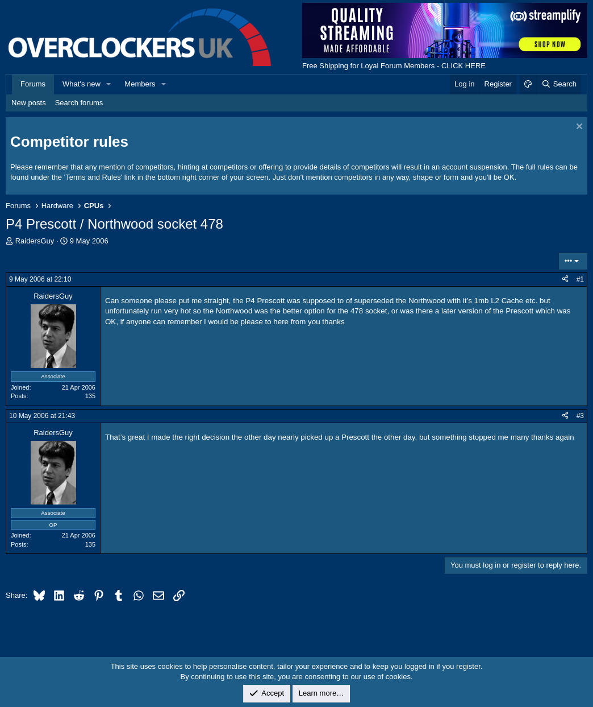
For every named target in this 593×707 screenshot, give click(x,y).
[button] (109, 84)
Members (139, 84)
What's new (81, 84)
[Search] (558, 84)
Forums (32, 84)
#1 (580, 279)
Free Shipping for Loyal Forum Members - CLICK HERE (394, 65)
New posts (28, 102)
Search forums (79, 102)
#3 (580, 416)
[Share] (565, 279)
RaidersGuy (35, 241)
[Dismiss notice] (578, 128)
